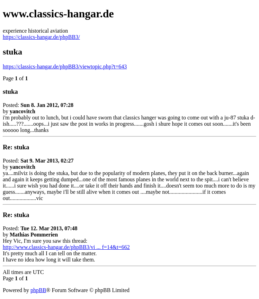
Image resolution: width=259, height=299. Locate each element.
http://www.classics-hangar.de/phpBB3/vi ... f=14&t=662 (66, 247)
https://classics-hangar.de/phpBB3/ (41, 37)
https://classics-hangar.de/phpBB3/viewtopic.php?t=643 (65, 66)
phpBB (38, 290)
